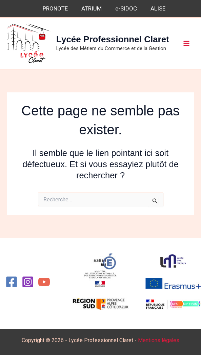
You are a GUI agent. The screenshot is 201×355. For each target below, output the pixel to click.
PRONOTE (55, 8)
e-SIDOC (126, 8)
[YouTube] (44, 282)
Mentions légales (158, 340)
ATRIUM (91, 8)
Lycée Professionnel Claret (112, 39)
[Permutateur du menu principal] (187, 43)
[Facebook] (11, 282)
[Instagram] (28, 282)
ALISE (157, 8)
